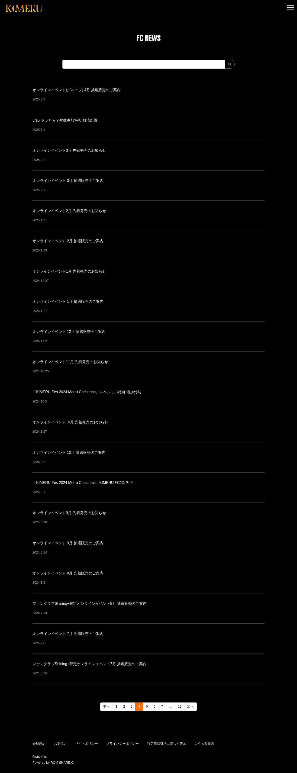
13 (180, 706)
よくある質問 (204, 743)
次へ (190, 706)
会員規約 (38, 743)
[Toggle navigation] (290, 8)
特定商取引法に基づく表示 (166, 743)
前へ (106, 706)
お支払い (60, 743)
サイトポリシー (86, 743)
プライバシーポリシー (122, 743)
